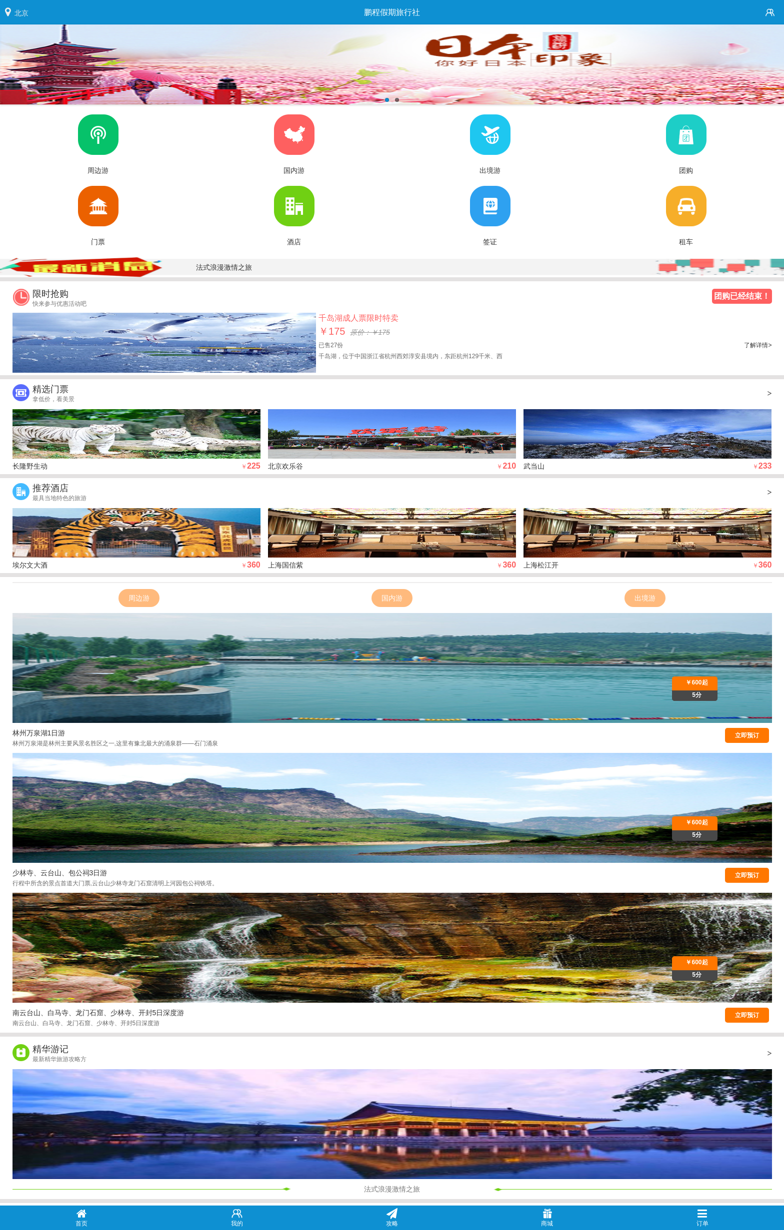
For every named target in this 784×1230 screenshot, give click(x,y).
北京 (21, 13)
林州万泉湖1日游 (39, 733)
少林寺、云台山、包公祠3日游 (60, 873)
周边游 (139, 598)
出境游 (645, 598)
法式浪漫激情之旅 (224, 267)
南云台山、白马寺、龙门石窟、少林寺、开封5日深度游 (98, 1013)
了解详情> (758, 345)
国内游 (392, 598)
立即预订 (747, 735)
